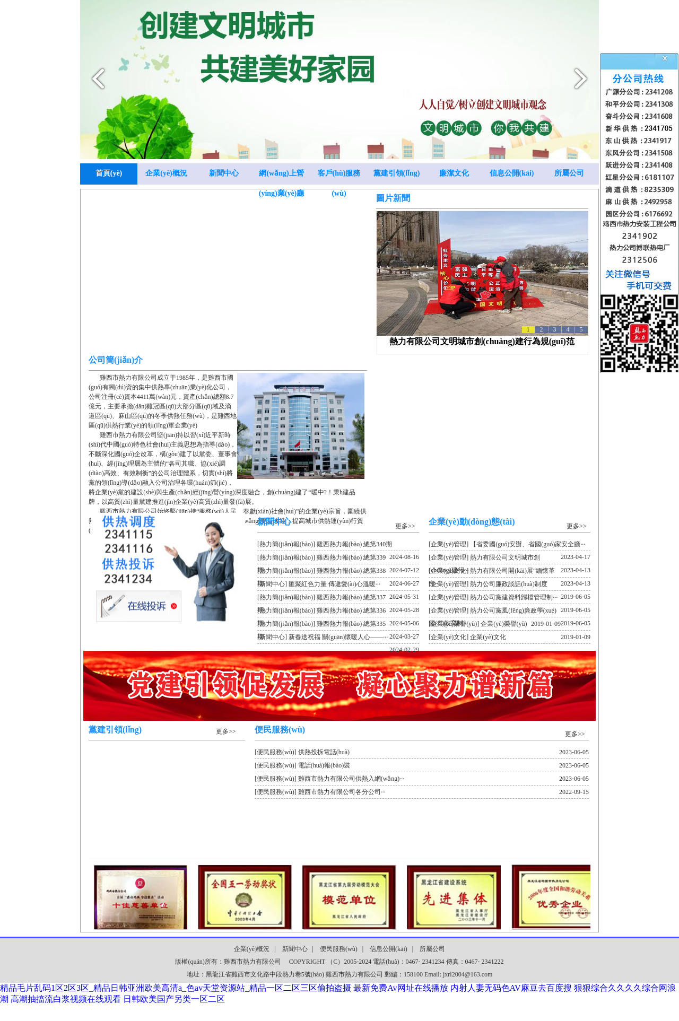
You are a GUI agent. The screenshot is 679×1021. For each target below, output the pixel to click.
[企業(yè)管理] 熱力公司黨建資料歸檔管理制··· (509, 599)
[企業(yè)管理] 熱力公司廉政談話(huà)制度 (509, 585)
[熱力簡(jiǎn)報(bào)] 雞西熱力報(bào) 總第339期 (338, 559)
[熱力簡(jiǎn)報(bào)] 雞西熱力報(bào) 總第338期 (338, 572)
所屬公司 (569, 173)
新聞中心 (224, 173)
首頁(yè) (109, 173)
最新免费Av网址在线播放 (400, 987)
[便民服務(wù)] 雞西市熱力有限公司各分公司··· (422, 792)
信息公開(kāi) (512, 173)
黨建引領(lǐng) (396, 173)
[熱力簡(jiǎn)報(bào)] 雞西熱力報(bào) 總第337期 (338, 599)
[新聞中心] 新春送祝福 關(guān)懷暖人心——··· (338, 638)
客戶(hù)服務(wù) (339, 177)
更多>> (405, 526)
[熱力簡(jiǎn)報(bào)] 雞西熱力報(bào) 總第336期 (338, 612)
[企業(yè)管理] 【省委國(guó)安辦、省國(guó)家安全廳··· (509, 545)
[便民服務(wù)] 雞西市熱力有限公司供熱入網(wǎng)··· (422, 778)
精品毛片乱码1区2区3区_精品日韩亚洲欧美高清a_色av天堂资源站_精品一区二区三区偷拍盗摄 (175, 987)
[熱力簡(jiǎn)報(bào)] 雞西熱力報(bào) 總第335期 (338, 625)
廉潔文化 (454, 173)
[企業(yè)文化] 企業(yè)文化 (509, 637)
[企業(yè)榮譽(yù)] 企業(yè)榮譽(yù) (495, 623)
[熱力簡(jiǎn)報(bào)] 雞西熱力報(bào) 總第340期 (338, 545)
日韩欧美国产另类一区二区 (174, 998)
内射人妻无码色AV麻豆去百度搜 (511, 987)
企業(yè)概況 (166, 173)
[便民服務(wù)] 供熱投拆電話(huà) (422, 752)
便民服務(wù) (339, 949)
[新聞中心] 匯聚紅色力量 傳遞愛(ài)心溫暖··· (338, 585)
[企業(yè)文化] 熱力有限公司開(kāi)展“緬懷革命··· (509, 572)
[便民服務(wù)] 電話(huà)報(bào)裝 (422, 765)
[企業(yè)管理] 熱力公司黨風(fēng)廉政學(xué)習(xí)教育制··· (509, 612)
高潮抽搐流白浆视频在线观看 (66, 998)
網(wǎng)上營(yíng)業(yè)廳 (281, 177)
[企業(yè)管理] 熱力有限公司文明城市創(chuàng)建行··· (509, 559)
